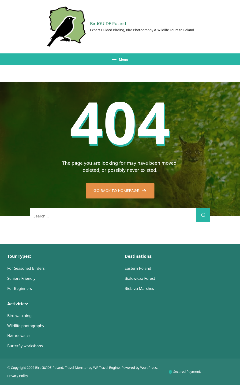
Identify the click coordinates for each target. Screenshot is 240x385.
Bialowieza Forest (140, 278)
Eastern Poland (138, 268)
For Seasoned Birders (26, 268)
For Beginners (19, 288)
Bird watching (19, 315)
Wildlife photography (25, 325)
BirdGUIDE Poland (108, 23)
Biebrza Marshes (139, 288)
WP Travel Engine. (107, 367)
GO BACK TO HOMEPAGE (117, 190)
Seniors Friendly (21, 278)
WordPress (148, 367)
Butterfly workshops (25, 345)
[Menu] (114, 59)
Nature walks (18, 335)
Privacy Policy (17, 376)
